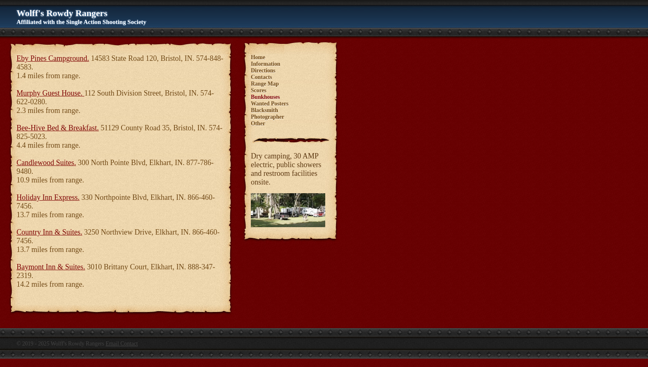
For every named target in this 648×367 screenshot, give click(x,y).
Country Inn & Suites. (49, 232)
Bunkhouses (265, 97)
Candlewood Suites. (46, 162)
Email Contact (121, 344)
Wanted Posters (269, 104)
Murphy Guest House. (50, 93)
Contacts (261, 77)
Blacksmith (264, 110)
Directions (263, 70)
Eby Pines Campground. (53, 58)
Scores (259, 90)
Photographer (267, 117)
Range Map (265, 84)
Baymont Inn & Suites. (51, 267)
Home (258, 57)
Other (258, 123)
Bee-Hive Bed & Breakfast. (58, 128)
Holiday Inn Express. (48, 197)
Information (265, 64)
